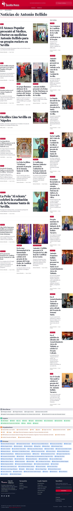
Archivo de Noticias (23, 486)
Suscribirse (63, 490)
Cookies (60, 506)
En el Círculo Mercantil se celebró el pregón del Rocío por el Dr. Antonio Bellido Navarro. (55, 384)
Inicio (1, 10)
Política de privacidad (65, 494)
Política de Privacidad (42, 486)
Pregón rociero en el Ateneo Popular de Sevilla (6, 92)
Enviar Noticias (59, 500)
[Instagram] (6, 496)
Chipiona (33, 7)
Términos (65, 506)
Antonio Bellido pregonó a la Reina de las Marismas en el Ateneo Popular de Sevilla (40, 90)
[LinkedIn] (8, 496)
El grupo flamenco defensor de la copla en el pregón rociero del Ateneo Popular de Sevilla (24, 90)
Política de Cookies (42, 488)
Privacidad (55, 506)
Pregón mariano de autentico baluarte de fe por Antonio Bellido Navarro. (55, 226)
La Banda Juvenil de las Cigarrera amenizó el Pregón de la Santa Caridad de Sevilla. (55, 106)
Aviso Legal (40, 492)
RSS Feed (21, 488)
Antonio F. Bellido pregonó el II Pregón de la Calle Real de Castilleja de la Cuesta (40, 252)
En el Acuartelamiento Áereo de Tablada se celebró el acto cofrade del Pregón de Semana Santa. (56, 306)
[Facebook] (2, 496)
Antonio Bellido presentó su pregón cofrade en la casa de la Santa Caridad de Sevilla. (55, 67)
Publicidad (58, 497)
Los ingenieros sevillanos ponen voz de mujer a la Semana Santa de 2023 (7, 143)
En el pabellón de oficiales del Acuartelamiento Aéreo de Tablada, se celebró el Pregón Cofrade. (56, 344)
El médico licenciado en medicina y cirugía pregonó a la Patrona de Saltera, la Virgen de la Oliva (55, 188)
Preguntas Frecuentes (60, 499)
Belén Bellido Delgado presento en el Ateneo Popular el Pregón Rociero (7, 68)
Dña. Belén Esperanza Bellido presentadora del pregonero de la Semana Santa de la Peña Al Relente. (7, 230)
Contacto (39, 494)
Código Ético (40, 485)
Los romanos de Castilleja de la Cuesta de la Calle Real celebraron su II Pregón (55, 33)
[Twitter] (4, 496)
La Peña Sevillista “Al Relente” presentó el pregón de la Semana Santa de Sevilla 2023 (24, 167)
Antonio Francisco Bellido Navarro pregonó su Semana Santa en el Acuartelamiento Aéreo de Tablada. (56, 263)
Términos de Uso (41, 490)
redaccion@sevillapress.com (15, 507)
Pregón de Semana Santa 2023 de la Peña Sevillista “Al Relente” (7, 170)
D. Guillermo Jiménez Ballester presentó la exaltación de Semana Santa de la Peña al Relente (40, 167)
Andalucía (39, 7)
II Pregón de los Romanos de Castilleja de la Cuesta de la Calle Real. (7, 256)
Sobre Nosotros (41, 483)
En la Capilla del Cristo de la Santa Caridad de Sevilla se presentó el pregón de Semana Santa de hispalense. (55, 146)
